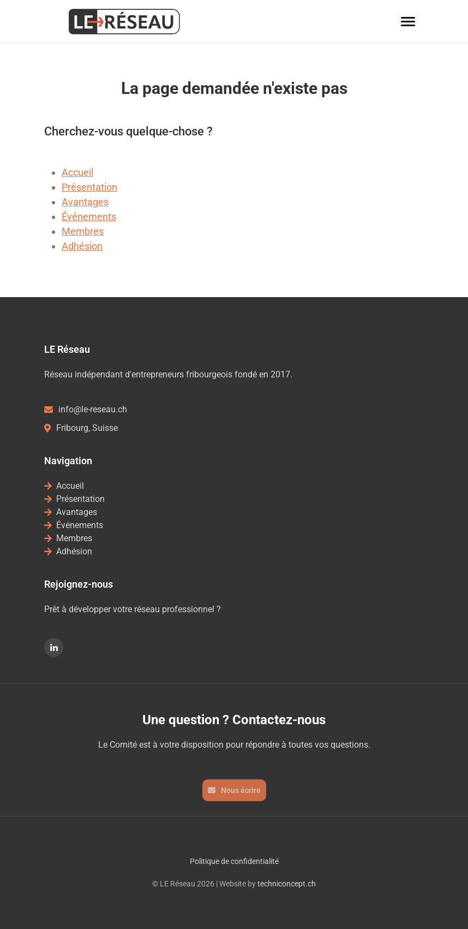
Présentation (89, 187)
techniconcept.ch (286, 883)
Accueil (77, 172)
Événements (89, 216)
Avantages (85, 202)
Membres (83, 231)
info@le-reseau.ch (85, 409)
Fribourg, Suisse (81, 428)
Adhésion (82, 246)
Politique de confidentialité (234, 861)
